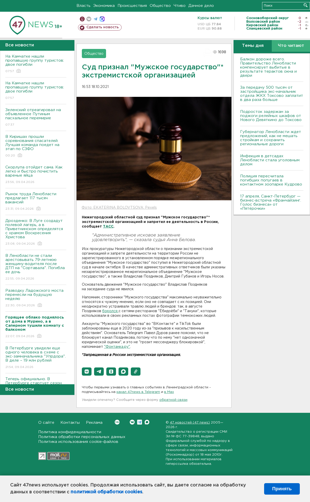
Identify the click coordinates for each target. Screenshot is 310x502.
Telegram (139, 422)
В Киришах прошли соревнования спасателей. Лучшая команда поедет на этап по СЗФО (35, 146)
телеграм (95, 19)
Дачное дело (201, 5)
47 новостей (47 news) (190, 422)
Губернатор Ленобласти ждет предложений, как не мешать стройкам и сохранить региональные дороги (270, 138)
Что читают (291, 46)
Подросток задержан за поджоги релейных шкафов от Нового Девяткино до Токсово (271, 116)
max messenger (102, 19)
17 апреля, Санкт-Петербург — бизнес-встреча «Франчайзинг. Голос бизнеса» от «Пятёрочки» (270, 202)
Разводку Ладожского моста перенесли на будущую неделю (35, 298)
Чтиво (180, 5)
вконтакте (88, 19)
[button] (87, 371)
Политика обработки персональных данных (81, 437)
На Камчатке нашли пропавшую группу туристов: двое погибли (35, 64)
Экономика (104, 5)
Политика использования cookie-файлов (78, 441)
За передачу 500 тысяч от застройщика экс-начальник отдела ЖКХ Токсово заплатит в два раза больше (271, 93)
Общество (160, 5)
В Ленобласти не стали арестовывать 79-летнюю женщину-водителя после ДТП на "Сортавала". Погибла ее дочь (35, 267)
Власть (83, 5)
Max (147, 422)
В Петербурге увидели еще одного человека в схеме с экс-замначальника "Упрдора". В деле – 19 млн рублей (35, 358)
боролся (110, 311)
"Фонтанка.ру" (117, 346)
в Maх (169, 392)
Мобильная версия (82, 19)
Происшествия (132, 5)
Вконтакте (117, 422)
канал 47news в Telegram (138, 392)
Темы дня (253, 46)
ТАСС (108, 226)
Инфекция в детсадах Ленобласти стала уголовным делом (270, 160)
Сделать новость (102, 27)
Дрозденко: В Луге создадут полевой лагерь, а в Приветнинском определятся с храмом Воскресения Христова (35, 232)
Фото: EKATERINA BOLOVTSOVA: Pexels (119, 207)
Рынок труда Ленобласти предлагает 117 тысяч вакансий (35, 201)
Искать (305, 5)
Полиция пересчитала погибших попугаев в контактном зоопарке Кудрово (271, 180)
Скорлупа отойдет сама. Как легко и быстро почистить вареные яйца (35, 175)
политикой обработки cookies (106, 492)
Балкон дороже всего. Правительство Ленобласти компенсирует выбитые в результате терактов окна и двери (268, 67)
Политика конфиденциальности (69, 432)
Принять (282, 488)
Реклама (94, 422)
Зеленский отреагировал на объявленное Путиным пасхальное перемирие (35, 117)
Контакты (70, 422)
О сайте (46, 422)
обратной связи (173, 400)
